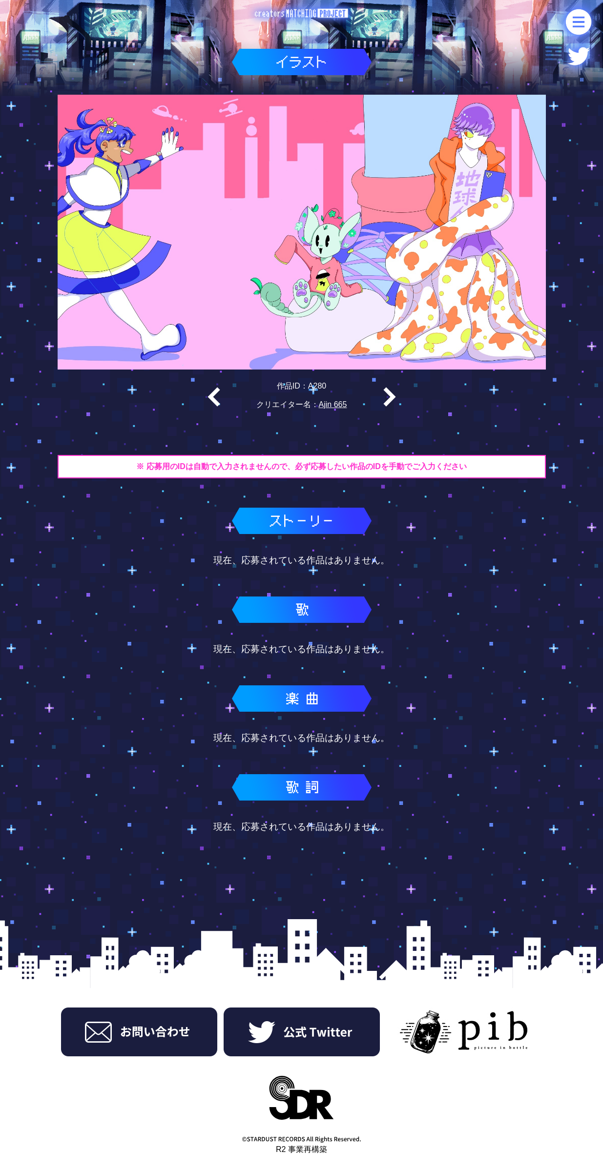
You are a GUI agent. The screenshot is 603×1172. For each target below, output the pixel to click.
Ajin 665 (333, 404)
